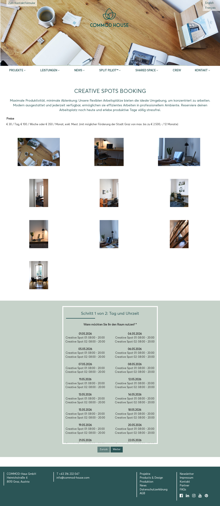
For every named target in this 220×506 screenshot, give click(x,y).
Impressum (186, 477)
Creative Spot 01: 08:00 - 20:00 (85, 337)
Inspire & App (57, 61)
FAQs (183, 489)
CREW (177, 70)
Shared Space (145, 70)
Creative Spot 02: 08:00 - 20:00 (85, 341)
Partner (184, 485)
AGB (142, 493)
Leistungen (48, 70)
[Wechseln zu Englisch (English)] (209, 3)
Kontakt (201, 70)
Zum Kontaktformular (21, 3)
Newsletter (187, 474)
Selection (163, 61)
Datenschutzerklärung (153, 489)
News (78, 70)
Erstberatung (110, 61)
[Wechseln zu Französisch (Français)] (210, 7)
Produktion (146, 481)
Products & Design (151, 477)
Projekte (16, 70)
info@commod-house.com (73, 477)
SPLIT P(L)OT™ (108, 70)
